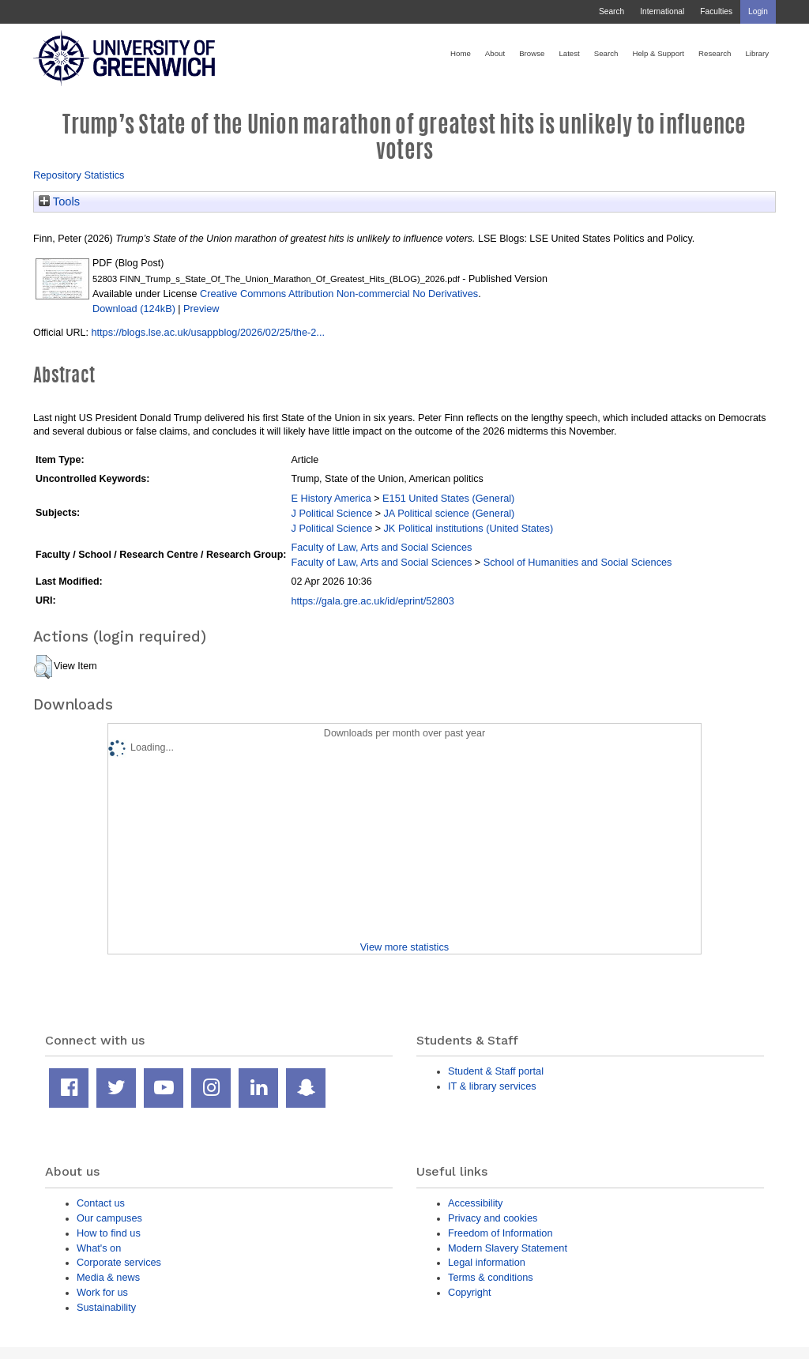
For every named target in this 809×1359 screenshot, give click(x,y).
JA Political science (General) (448, 513)
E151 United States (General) (448, 498)
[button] (43, 667)
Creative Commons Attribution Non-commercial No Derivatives (339, 293)
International (662, 11)
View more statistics (404, 947)
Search (611, 11)
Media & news (108, 1277)
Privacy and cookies (492, 1218)
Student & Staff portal (496, 1071)
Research (714, 53)
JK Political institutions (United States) (468, 528)
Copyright (469, 1292)
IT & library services (492, 1086)
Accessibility (475, 1203)
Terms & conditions (490, 1277)
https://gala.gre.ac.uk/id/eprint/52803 (372, 601)
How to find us (109, 1233)
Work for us (102, 1292)
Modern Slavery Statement (507, 1248)
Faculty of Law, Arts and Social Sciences (381, 547)
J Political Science (331, 513)
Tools (59, 201)
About (495, 53)
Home (460, 53)
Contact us (101, 1203)
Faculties (716, 11)
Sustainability (106, 1307)
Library (757, 53)
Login (758, 11)
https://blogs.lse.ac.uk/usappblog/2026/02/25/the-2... (208, 332)
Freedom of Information (500, 1233)
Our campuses (109, 1218)
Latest (569, 53)
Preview (201, 308)
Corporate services (119, 1262)
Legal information (486, 1262)
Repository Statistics (79, 175)
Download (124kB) (133, 308)
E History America (331, 498)
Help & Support (658, 53)
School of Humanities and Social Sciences (578, 562)
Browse (531, 53)
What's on (99, 1248)
